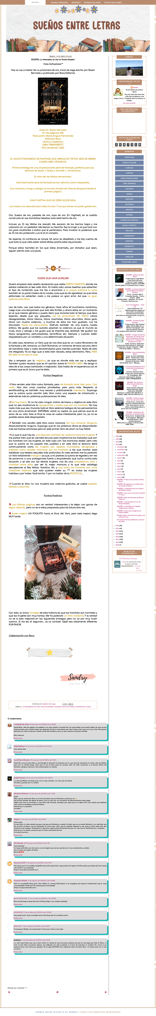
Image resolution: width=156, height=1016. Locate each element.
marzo (119, 472)
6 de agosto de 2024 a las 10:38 (41, 880)
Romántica (129, 246)
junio (119, 463)
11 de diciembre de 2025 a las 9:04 (36, 940)
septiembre (121, 455)
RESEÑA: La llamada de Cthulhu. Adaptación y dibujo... (129, 507)
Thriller (129, 257)
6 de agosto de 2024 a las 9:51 (39, 863)
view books (139, 570)
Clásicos (129, 168)
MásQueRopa (19, 746)
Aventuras (129, 157)
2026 (117, 436)
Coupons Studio (20, 880)
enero (119, 477)
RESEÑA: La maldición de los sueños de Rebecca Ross (130, 489)
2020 (117, 531)
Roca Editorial (68, 707)
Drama (129, 194)
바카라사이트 (18, 912)
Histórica (129, 205)
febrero (120, 474)
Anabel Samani (19, 778)
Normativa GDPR (92, 3)
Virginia (16, 819)
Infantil (129, 210)
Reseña (58, 707)
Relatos (129, 231)
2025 (117, 439)
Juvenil (129, 215)
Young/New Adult (129, 262)
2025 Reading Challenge (128, 558)
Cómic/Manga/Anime (129, 178)
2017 (117, 539)
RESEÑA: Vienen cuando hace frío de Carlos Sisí (135, 399)
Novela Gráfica (129, 225)
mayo (119, 466)
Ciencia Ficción (129, 163)
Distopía (129, 189)
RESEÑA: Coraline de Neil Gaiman (135, 321)
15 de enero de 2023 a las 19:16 (43, 760)
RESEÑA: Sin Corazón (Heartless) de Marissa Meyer (135, 384)
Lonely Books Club (21, 724)
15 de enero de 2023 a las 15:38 (42, 724)
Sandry (135, 87)
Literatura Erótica (129, 220)
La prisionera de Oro (31, 707)
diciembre (121, 447)
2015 (117, 545)
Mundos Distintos (21, 793)
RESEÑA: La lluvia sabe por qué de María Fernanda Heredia (135, 290)
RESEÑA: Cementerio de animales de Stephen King (135, 413)
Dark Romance (129, 184)
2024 (117, 442)
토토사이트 (17, 926)
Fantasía (129, 199)
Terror (129, 252)
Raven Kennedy (47, 707)
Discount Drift (19, 863)
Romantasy (81, 707)
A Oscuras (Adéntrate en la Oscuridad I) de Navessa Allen (135, 368)
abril (119, 469)
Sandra (124, 562)
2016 (117, 542)
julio (119, 461)
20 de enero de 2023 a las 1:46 (37, 843)
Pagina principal (59, 3)
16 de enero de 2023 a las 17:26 (42, 793)
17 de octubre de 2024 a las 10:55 (42, 898)
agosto (120, 458)
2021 (117, 528)
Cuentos (129, 173)
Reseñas (76, 3)
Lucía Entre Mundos (22, 760)
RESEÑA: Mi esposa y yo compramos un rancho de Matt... (130, 485)
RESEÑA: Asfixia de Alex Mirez (135, 275)
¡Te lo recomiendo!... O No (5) (135, 305)
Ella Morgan (18, 843)
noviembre (121, 450)
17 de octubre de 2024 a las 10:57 (36, 926)
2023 (117, 444)
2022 (117, 525)
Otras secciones (113, 3)
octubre (120, 452)
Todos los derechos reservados (100, 1012)
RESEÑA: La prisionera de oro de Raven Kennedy (128, 502)
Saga (88, 707)
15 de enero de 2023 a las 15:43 (38, 746)
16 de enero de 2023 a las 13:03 (39, 778)
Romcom (129, 241)
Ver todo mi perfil (129, 103)
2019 (117, 534)
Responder (18, 738)
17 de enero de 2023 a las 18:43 (33, 819)
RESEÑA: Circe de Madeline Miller (135, 353)
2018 (117, 537)
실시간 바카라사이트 (20, 898)
